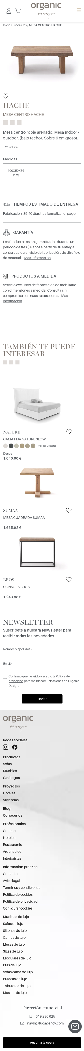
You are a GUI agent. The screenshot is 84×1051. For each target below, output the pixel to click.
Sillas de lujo (13, 951)
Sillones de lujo (15, 931)
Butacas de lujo (15, 979)
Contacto (10, 874)
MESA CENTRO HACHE (45, 25)
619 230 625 (42, 1016)
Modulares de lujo (17, 958)
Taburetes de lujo (16, 986)
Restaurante (12, 845)
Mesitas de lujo (15, 993)
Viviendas (11, 800)
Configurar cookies (17, 908)
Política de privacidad (20, 902)
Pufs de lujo (12, 965)
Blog (7, 809)
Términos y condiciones (21, 888)
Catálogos (11, 778)
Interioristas (12, 859)
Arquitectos (12, 852)
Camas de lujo (14, 938)
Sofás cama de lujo (18, 972)
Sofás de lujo (13, 924)
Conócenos (12, 816)
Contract (10, 831)
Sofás (7, 764)
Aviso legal (11, 881)
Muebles (10, 771)
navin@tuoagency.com (42, 1023)
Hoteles (9, 793)
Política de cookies (17, 895)
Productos (20, 25)
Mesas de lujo (14, 945)
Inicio (7, 25)
